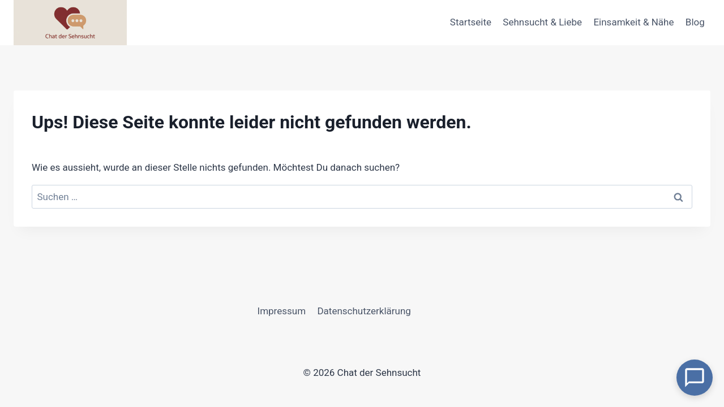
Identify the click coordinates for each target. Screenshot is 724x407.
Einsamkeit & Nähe (633, 22)
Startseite (470, 22)
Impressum (282, 311)
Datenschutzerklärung (363, 311)
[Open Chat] (694, 378)
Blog (695, 22)
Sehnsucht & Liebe (542, 22)
